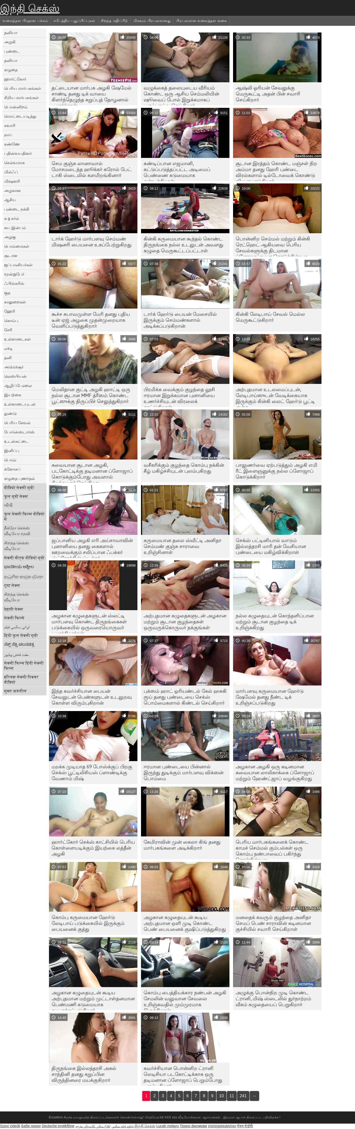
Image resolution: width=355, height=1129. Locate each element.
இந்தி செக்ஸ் (30, 8)
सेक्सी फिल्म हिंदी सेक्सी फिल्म (24, 665)
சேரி (8, 329)
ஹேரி (9, 311)
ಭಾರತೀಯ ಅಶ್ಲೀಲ (19, 566)
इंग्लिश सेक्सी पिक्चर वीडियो (21, 679)
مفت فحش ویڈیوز (16, 654)
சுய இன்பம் (15, 227)
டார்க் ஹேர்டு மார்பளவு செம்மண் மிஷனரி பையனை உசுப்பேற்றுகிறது (91, 242)
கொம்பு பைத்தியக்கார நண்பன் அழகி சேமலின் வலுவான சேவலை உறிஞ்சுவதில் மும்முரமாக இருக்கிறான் (185, 999)
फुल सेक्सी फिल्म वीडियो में (24, 516)
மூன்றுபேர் (14, 274)
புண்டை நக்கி (16, 209)
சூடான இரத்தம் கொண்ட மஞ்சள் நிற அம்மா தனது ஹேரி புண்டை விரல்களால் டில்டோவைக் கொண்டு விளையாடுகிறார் (276, 170)
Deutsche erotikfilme (58, 1126)
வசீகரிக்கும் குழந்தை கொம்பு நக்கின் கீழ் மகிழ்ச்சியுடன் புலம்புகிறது (184, 468)
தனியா (10, 32)
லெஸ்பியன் (15, 376)
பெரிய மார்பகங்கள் (22, 88)
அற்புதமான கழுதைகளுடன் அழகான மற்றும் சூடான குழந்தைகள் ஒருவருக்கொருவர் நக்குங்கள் (185, 621)
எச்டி (8, 348)
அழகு (10, 236)
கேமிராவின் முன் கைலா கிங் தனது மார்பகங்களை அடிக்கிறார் (182, 845)
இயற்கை (12, 394)
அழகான (12, 190)
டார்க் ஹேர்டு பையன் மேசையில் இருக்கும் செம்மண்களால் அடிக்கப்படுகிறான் (180, 320)
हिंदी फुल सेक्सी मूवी (21, 635)
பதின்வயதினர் (18, 153)
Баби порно (30, 1126)
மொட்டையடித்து (20, 116)
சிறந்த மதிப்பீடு (114, 20)
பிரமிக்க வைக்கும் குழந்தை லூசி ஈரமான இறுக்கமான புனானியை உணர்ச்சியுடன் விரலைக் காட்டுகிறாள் (179, 396)
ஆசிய (10, 199)
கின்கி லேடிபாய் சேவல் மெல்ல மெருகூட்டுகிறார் (270, 317)
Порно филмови (193, 1126)
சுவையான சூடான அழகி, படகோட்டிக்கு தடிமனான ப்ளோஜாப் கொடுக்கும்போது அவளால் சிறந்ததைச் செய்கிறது (92, 472)
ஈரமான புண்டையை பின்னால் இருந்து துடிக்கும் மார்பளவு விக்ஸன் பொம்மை (184, 772)
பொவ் (10, 459)
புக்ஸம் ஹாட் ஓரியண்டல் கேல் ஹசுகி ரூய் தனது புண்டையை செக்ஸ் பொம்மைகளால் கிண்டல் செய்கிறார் (185, 697)
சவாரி (9, 125)
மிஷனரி (12, 181)
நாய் (8, 134)
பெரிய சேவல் (17, 422)
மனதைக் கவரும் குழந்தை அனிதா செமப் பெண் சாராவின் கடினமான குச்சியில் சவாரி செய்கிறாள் (273, 923)
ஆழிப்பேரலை (18, 385)
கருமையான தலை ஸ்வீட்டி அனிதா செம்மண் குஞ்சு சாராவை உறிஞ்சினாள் (182, 546)
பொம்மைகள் (16, 246)
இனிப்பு (11, 450)
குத (7, 292)
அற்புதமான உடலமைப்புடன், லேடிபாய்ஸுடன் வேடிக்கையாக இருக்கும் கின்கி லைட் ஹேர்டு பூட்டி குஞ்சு (275, 396)
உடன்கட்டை (16, 441)
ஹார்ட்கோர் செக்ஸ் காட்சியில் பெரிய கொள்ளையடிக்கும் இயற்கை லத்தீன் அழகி (93, 848)
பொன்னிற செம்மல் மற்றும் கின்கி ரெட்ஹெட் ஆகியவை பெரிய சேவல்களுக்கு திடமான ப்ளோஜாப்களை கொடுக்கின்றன (273, 246)
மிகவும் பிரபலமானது (152, 20)
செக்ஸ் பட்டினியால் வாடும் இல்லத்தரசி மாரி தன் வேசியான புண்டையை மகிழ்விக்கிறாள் (271, 546)
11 (231, 1096)
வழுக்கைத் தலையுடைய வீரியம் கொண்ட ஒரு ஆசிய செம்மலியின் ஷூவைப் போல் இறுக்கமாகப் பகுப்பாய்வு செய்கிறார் (181, 95)
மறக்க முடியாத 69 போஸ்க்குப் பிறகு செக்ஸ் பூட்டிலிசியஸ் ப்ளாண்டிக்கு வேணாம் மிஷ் (92, 772)
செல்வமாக (14, 162)
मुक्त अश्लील (15, 690)
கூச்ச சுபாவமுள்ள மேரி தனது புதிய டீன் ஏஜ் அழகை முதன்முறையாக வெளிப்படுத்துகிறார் (91, 320)
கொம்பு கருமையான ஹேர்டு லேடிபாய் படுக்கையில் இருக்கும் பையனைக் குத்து (88, 923)
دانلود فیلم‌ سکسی (122, 1126)
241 (243, 1096)
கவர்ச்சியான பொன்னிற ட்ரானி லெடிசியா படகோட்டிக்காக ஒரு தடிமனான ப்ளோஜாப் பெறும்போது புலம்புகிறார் (183, 1075)
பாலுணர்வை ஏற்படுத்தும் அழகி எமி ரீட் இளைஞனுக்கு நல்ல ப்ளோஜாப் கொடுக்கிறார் (276, 471)
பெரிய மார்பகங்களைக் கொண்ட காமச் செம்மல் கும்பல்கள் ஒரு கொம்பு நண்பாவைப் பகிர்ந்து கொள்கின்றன (272, 849)
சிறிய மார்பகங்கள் (21, 97)
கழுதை (11, 69)
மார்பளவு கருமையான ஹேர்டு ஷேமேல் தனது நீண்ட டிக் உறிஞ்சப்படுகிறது (270, 697)
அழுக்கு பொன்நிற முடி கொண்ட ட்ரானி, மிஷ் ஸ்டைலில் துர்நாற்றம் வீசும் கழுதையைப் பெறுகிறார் (273, 998)
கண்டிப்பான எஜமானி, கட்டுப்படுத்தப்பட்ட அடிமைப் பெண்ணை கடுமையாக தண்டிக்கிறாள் (177, 170)
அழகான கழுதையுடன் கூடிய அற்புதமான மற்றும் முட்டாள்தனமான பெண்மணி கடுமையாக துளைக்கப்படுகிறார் (93, 999)
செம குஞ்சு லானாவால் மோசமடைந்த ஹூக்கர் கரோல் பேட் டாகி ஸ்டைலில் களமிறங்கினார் (91, 169)
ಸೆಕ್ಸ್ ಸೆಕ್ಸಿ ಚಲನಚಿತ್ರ (19, 644)
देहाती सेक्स (13, 609)
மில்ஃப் (11, 171)
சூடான (11, 255)
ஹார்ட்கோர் (15, 79)
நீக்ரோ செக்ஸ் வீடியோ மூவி (17, 530)
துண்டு (10, 413)
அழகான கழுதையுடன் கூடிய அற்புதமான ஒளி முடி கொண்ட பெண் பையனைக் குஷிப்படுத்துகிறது (185, 923)
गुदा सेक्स (12, 585)
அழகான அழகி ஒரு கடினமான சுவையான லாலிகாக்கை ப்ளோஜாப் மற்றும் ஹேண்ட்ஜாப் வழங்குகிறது (275, 772)
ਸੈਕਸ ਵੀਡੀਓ (245, 1126)
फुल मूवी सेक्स (16, 496)
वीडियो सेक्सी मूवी (19, 487)
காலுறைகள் (15, 301)
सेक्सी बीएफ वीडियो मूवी (24, 557)
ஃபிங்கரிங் (14, 283)
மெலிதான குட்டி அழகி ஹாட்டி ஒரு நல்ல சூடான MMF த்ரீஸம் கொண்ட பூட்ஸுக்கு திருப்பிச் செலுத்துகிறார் (91, 395)
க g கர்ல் (11, 218)
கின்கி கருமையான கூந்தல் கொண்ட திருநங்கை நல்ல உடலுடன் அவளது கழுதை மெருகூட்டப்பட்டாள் (183, 245)
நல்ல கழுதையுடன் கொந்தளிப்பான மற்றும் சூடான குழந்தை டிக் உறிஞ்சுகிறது (275, 621)
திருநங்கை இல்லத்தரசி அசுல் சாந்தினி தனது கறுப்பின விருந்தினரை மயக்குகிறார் (84, 1074)
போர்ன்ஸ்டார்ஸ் (19, 431)
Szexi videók (10, 1126)
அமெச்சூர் (13, 366)
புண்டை (12, 51)
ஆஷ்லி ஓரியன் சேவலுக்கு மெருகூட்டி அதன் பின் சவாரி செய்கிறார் (268, 94)
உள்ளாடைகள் (17, 339)
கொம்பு (11, 320)
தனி (8, 357)
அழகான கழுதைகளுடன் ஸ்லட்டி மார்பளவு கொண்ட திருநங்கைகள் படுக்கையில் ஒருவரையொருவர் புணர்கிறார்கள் (89, 622)
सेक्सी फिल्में (14, 617)
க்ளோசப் (12, 469)
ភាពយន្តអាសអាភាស (222, 1126)
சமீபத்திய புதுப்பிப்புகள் (75, 20)
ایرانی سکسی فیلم (17, 626)
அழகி (9, 41)
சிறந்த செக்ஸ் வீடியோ (16, 545)
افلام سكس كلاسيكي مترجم (92, 1126)
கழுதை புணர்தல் (19, 478)
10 (221, 1096)
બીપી (8, 505)
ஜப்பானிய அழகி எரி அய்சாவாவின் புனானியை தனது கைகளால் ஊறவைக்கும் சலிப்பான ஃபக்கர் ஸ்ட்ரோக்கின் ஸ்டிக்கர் (92, 547)
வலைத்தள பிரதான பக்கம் (25, 20)
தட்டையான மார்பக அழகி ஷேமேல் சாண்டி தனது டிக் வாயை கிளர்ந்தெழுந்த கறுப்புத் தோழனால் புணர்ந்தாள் (91, 95)
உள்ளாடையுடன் (20, 404)
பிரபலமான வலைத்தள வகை (201, 20)
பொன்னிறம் (16, 106)
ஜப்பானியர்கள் (18, 264)
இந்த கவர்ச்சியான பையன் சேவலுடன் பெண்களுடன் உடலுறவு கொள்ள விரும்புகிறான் (92, 697)
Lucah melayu (167, 1126)
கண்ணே (12, 144)
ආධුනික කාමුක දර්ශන (23, 576)
